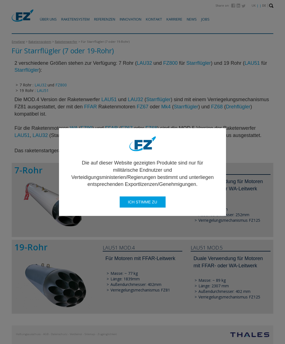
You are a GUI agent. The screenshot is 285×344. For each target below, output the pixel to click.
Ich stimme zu (142, 202)
